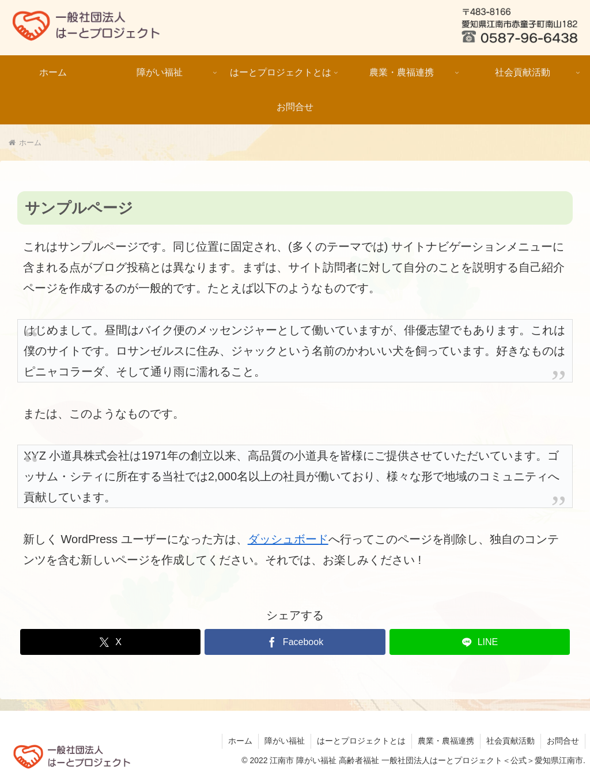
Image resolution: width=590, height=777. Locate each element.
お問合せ (563, 740)
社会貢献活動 (510, 740)
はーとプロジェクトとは (361, 740)
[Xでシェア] (110, 642)
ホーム (240, 740)
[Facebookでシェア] (295, 642)
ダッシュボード (288, 539)
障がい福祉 (284, 740)
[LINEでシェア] (479, 642)
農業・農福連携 (446, 740)
